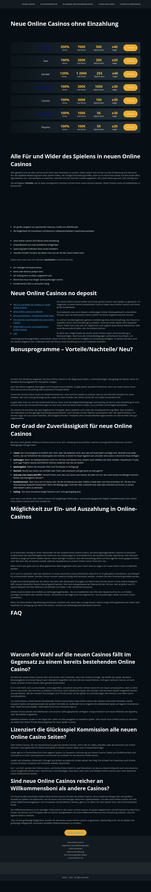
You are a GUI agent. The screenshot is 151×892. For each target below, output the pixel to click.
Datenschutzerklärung (130, 4)
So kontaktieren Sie (48, 4)
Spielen (130, 48)
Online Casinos (28, 4)
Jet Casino (46, 47)
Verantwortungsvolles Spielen (75, 855)
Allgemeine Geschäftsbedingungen (78, 4)
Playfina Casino (46, 87)
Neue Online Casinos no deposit (28, 311)
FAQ (15, 333)
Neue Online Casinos (75, 842)
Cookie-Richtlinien (106, 4)
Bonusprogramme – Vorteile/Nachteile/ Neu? (33, 315)
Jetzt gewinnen (75, 832)
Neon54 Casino (46, 114)
